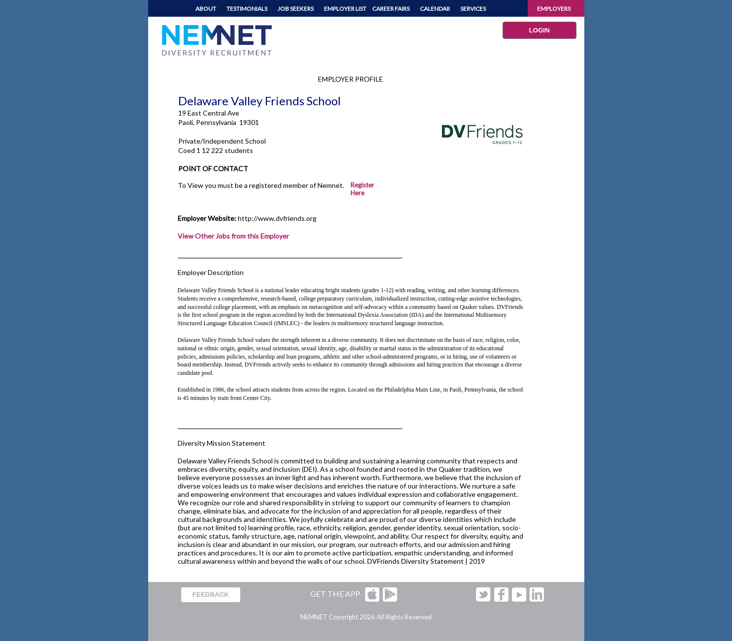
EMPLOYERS (554, 8)
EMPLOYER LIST (345, 8)
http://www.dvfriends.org (277, 218)
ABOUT (205, 8)
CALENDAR (435, 8)
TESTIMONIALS (246, 8)
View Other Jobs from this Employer (233, 236)
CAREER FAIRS (391, 8)
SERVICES (473, 8)
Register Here (362, 189)
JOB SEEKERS (296, 8)
